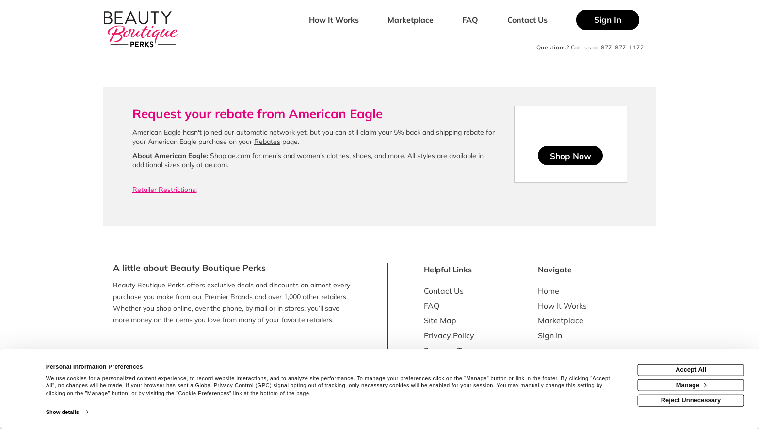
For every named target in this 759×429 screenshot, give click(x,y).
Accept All (691, 369)
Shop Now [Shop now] (570, 156)
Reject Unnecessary (691, 400)
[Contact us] (527, 20)
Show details (62, 412)
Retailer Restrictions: (164, 189)
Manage (691, 384)
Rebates (267, 141)
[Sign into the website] (607, 20)
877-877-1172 (622, 47)
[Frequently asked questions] (470, 20)
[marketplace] (410, 20)
